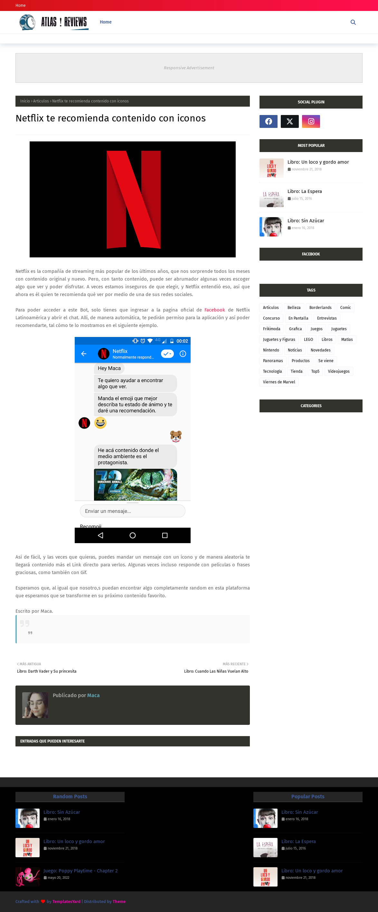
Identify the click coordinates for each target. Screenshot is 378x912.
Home (20, 5)
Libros (327, 339)
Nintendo (271, 350)
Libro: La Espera (305, 191)
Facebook (213, 310)
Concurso (271, 318)
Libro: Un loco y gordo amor (318, 162)
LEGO (308, 339)
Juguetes (339, 329)
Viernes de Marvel (279, 382)
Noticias (295, 350)
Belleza (294, 307)
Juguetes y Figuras (279, 339)
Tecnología (272, 371)
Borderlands (320, 307)
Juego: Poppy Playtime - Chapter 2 (80, 871)
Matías (347, 339)
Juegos (317, 329)
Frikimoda (271, 329)
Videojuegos (339, 371)
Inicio (25, 101)
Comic (345, 307)
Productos (301, 361)
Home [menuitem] (106, 22)
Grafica (295, 329)
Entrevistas (327, 318)
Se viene (326, 361)
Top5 (315, 371)
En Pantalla (298, 318)
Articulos (41, 101)
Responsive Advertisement (189, 67)
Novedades (321, 350)
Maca (93, 695)
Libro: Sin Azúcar (306, 221)
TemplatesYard (66, 901)
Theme (119, 901)
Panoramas (273, 361)
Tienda (297, 371)
